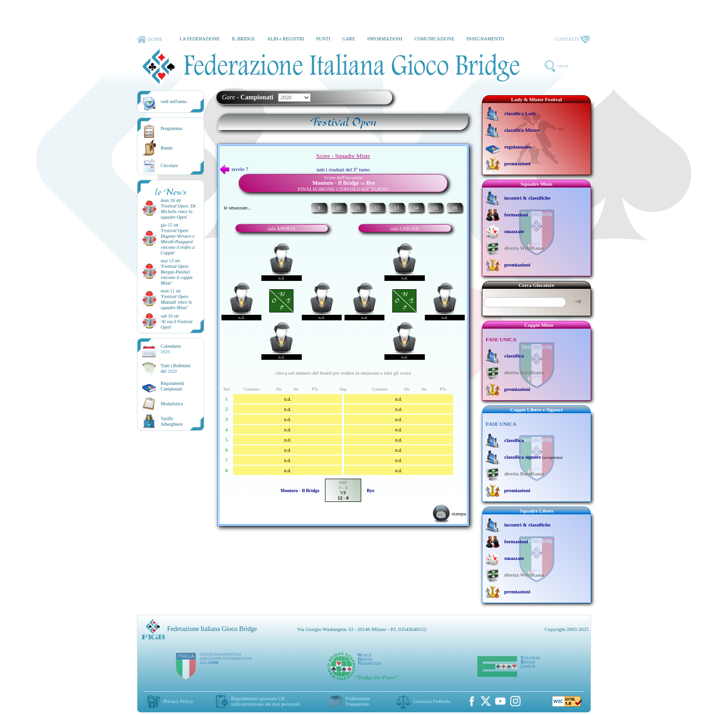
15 (435, 207)
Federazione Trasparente (357, 701)
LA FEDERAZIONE (200, 38)
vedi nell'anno (174, 101)
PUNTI (323, 38)
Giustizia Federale (431, 701)
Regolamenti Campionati (172, 386)
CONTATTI (572, 39)
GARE (348, 38)
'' (178, 211)
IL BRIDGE (243, 38)
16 (454, 207)
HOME (149, 39)
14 (415, 207)
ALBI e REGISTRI (285, 38)
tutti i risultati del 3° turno (343, 169)
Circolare (169, 165)
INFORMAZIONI (384, 38)
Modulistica (172, 403)
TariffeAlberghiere (172, 421)
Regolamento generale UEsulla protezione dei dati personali (265, 701)
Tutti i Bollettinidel (176, 368)
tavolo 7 (234, 169)
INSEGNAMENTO (485, 38)
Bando (167, 147)
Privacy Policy (178, 701)
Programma (171, 128)
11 (357, 207)
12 (377, 207)
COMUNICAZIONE (434, 38)
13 (396, 207)
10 (338, 207)
